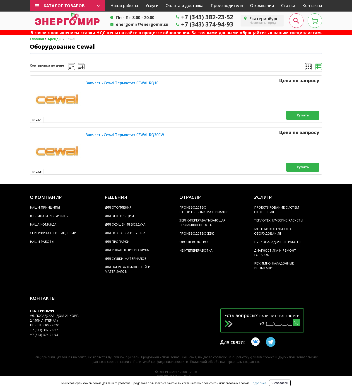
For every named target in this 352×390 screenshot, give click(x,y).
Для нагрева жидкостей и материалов (127, 269)
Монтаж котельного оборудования (272, 231)
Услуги (152, 5)
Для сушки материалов (126, 258)
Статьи (288, 5)
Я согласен (280, 383)
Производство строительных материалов (204, 209)
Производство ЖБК (196, 233)
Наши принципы (45, 207)
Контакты (312, 5)
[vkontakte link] (256, 342)
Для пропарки (117, 241)
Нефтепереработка (195, 250)
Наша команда (43, 224)
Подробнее (258, 383)
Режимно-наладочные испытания (274, 265)
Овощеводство (193, 242)
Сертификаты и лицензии (53, 233)
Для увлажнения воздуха (127, 250)
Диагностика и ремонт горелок (275, 252)
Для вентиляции (119, 216)
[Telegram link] (271, 342)
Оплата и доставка (184, 5)
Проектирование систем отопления (276, 209)
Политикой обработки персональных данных (225, 361)
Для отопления (118, 207)
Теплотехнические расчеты (278, 220)
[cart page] (315, 20)
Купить (303, 115)
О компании (262, 5)
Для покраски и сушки (125, 233)
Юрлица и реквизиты (49, 216)
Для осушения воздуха (125, 224)
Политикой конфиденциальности (158, 361)
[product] (57, 99)
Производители (227, 5)
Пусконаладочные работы (277, 242)
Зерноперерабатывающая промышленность (202, 222)
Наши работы (124, 5)
